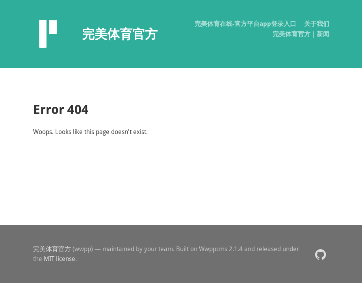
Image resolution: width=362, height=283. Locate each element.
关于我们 (316, 23)
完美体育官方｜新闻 (301, 33)
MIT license (59, 258)
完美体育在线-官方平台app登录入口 (245, 23)
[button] (320, 254)
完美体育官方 (52, 248)
